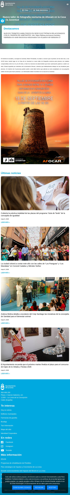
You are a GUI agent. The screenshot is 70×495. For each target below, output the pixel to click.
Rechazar (39, 487)
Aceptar (52, 487)
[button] (2, 20)
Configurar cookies (22, 487)
